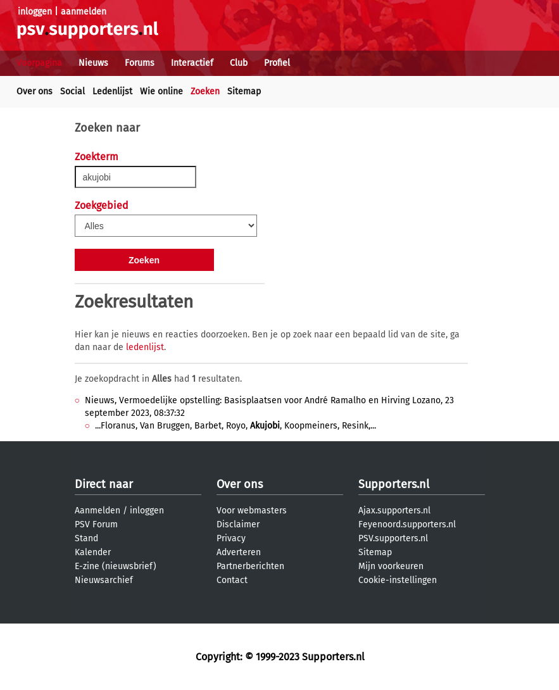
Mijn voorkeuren (391, 566)
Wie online (161, 91)
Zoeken (205, 91)
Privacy (231, 538)
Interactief (192, 63)
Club (239, 63)
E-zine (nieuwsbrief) (115, 566)
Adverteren (239, 552)
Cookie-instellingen (397, 580)
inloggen (35, 11)
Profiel (277, 63)
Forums (139, 63)
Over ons (34, 91)
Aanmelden (97, 510)
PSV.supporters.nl (393, 538)
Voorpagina (39, 63)
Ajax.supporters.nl (394, 510)
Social (72, 91)
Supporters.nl (393, 484)
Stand (86, 538)
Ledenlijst (112, 91)
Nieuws (93, 63)
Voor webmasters (252, 510)
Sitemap (244, 91)
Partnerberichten (250, 566)
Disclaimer (238, 524)
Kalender (93, 552)
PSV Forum (96, 524)
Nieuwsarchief (104, 580)
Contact (232, 580)
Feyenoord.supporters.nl (407, 524)
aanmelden (83, 11)
